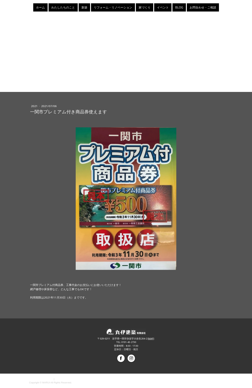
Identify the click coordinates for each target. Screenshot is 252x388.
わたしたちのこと (63, 7)
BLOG (179, 7)
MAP (150, 338)
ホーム (40, 7)
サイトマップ (62, 379)
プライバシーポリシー (41, 379)
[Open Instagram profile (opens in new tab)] (131, 358)
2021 (34, 106)
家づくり (144, 7)
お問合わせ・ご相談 (203, 7)
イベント (163, 7)
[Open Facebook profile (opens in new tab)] (121, 358)
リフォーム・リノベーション (113, 7)
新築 (84, 7)
